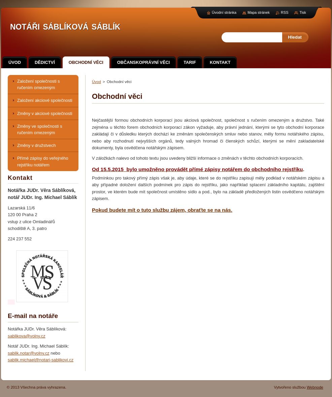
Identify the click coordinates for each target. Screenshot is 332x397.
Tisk (302, 12)
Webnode (315, 387)
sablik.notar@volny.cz (28, 353)
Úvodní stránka (224, 12)
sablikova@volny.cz (26, 336)
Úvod (96, 82)
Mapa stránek (258, 12)
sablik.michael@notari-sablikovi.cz (40, 359)
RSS (284, 12)
